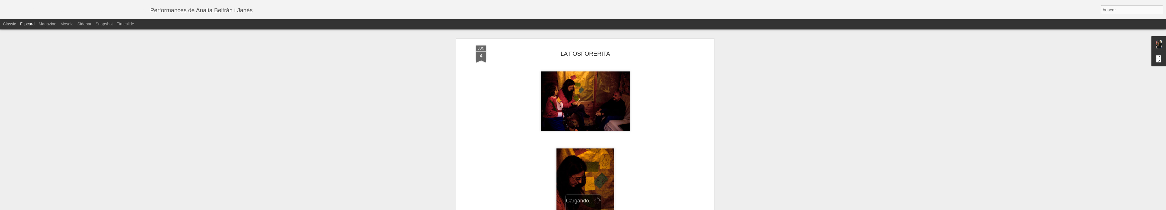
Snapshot (104, 24)
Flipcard (27, 24)
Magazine (48, 24)
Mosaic (66, 24)
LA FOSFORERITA (585, 53)
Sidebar (85, 24)
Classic (9, 24)
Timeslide (125, 24)
